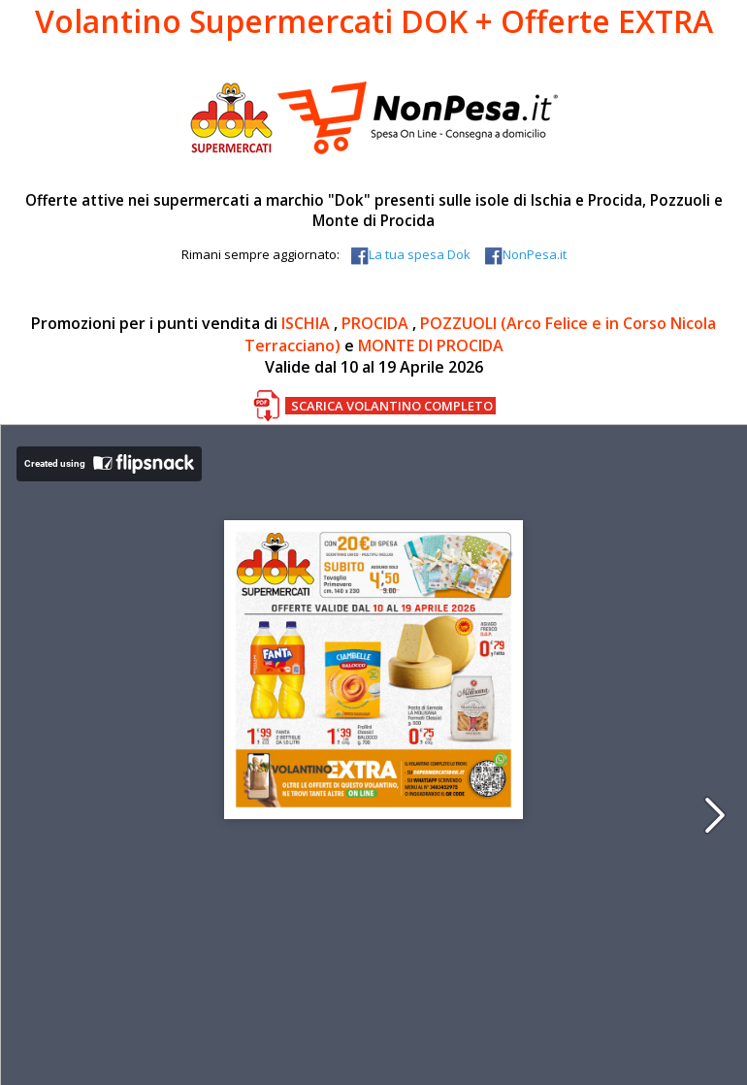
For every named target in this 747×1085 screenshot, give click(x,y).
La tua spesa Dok (409, 254)
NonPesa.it (524, 254)
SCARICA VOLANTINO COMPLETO (392, 405)
